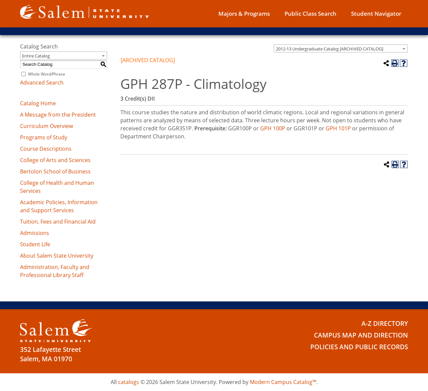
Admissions (34, 233)
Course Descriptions (46, 148)
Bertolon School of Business (55, 171)
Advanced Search (42, 82)
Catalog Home (38, 103)
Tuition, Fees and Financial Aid (58, 221)
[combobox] (341, 48)
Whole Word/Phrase (46, 74)
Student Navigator (376, 13)
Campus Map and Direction (361, 335)
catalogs (128, 382)
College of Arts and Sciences (55, 160)
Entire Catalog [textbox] (36, 56)
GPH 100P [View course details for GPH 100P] (272, 128)
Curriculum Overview (46, 126)
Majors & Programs (244, 13)
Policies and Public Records (359, 347)
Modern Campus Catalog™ (283, 382)
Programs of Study (43, 137)
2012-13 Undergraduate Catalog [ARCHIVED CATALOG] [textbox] (329, 49)
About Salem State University (56, 255)
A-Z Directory (384, 323)
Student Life (35, 244)
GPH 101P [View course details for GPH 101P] (338, 128)
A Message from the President (58, 114)
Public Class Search (310, 13)
